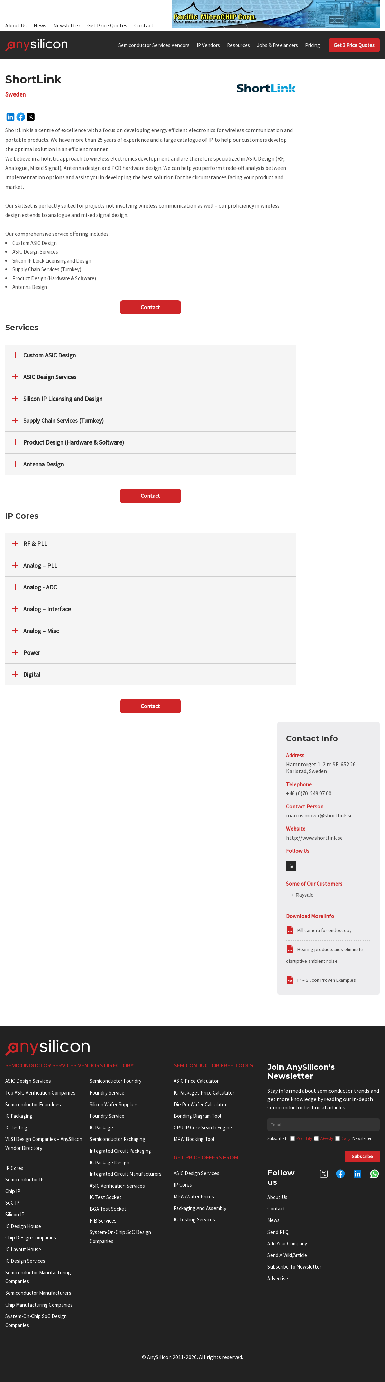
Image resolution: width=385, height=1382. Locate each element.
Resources (238, 45)
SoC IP (12, 1202)
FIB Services (103, 1220)
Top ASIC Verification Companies (40, 1092)
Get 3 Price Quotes (354, 45)
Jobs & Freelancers (277, 45)
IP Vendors (208, 45)
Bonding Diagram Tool (197, 1116)
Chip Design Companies (30, 1237)
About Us (16, 25)
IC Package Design (109, 1162)
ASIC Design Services (28, 1081)
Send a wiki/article (287, 1255)
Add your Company (287, 1243)
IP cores (14, 1168)
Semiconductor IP (24, 1179)
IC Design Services (25, 1260)
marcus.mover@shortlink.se (319, 815)
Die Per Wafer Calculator (200, 1104)
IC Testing (16, 1127)
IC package (101, 1127)
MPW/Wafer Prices (194, 1196)
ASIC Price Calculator (196, 1081)
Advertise (277, 1278)
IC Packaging (19, 1116)
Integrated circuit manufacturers (126, 1174)
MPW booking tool (194, 1139)
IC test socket (105, 1197)
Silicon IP (15, 1214)
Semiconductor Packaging (117, 1139)
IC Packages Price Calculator (204, 1092)
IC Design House (23, 1226)
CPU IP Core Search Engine (203, 1127)
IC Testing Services (194, 1219)
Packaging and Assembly (200, 1208)
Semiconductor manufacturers (38, 1293)
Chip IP (12, 1191)
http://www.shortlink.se (314, 837)
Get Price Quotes (107, 25)
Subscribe (362, 1156)
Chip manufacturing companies (39, 1304)
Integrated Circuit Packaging (120, 1150)
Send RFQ (278, 1232)
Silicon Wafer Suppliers (114, 1104)
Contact (144, 25)
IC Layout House (23, 1249)
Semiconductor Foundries (33, 1104)
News (40, 25)
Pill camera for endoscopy (324, 930)
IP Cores (183, 1184)
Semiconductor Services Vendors (154, 45)
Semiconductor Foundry (115, 1081)
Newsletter (66, 25)
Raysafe (304, 895)
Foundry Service (107, 1092)
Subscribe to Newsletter (294, 1266)
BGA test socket (108, 1209)
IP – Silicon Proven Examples (326, 980)
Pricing (312, 45)
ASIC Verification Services (117, 1185)
